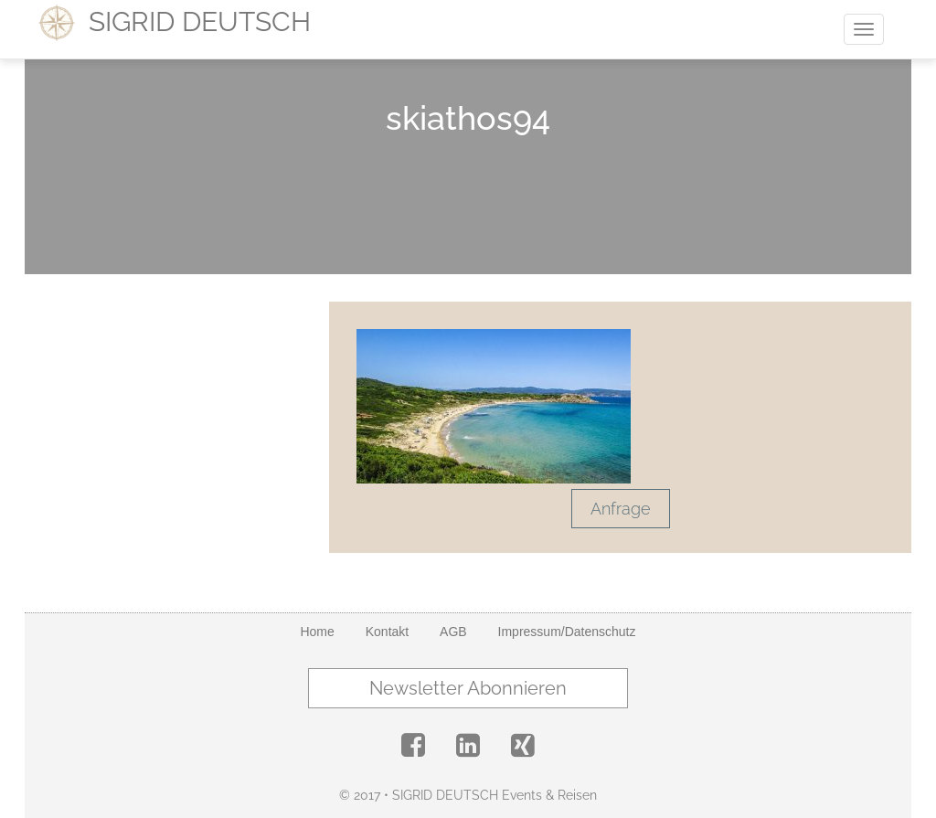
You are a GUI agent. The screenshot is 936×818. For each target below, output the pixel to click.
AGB (453, 631)
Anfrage (620, 508)
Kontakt (387, 631)
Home (317, 631)
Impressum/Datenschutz (567, 631)
